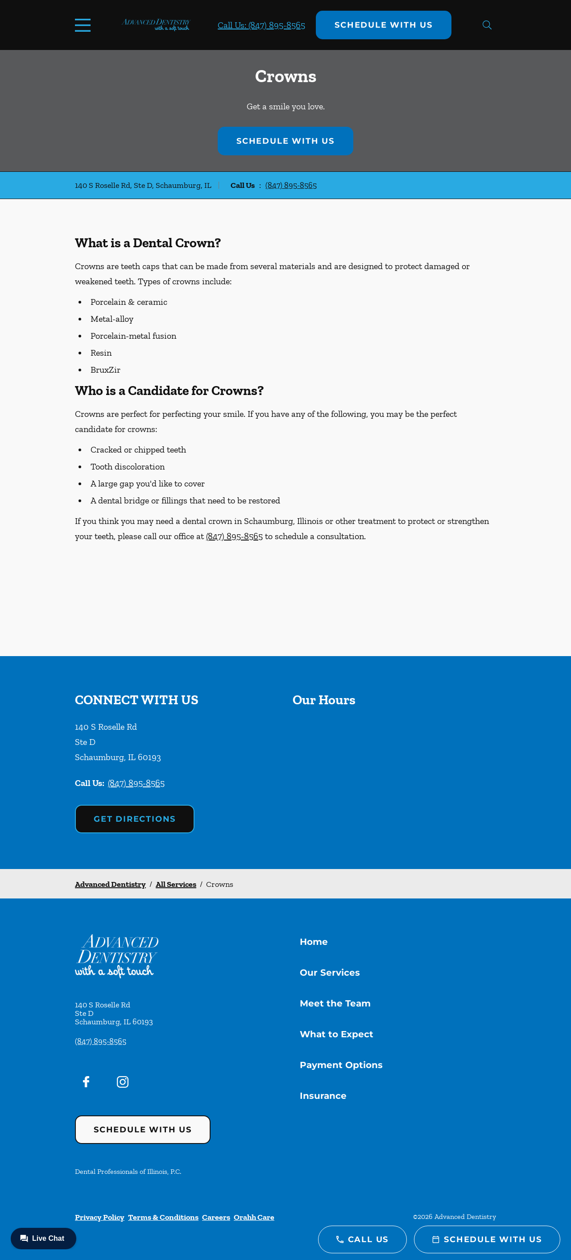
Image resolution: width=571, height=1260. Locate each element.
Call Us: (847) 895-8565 (261, 25)
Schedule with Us (384, 25)
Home (314, 941)
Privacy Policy (99, 1217)
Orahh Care (254, 1217)
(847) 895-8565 (291, 185)
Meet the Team (335, 1003)
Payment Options (341, 1065)
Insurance (323, 1095)
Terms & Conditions (163, 1217)
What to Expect (336, 1034)
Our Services (330, 972)
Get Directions (135, 819)
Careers (216, 1217)
